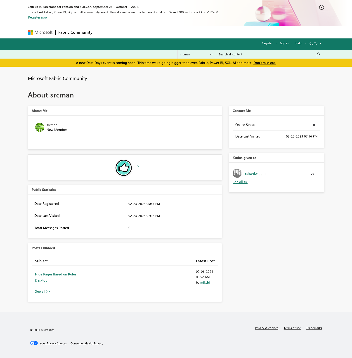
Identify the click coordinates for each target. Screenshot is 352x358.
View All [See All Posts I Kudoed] (42, 291)
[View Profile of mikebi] (205, 282)
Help (298, 43)
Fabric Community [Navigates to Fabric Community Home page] (75, 32)
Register (267, 43)
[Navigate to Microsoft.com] (40, 32)
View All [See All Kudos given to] (240, 182)
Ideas (141, 32)
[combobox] (269, 54)
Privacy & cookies (266, 328)
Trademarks (314, 328)
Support (218, 32)
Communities (161, 32)
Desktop (41, 280)
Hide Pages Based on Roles (55, 274)
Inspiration (123, 32)
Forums (103, 32)
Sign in (284, 43)
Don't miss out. (264, 62)
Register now (37, 17)
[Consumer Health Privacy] (87, 343)
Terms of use (292, 328)
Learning (199, 32)
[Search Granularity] (196, 54)
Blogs (181, 32)
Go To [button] (313, 43)
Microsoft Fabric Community (57, 78)
